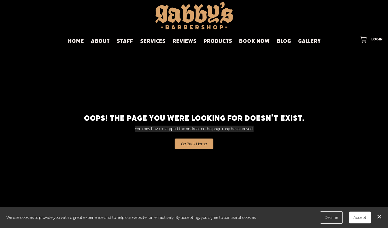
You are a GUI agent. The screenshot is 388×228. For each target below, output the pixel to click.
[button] (364, 39)
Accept (360, 217)
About (100, 41)
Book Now (254, 41)
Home (76, 41)
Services (152, 41)
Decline (331, 217)
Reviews (184, 41)
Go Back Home (194, 144)
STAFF (125, 41)
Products (217, 41)
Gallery (309, 41)
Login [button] (377, 39)
